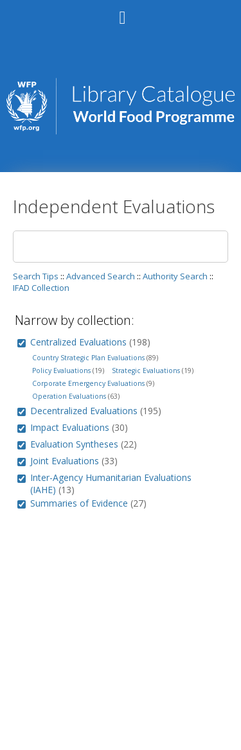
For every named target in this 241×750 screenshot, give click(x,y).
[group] (21, 343)
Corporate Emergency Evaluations (88, 383)
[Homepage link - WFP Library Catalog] (120, 131)
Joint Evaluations (64, 461)
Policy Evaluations (61, 370)
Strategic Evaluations (146, 370)
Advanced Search (100, 276)
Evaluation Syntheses (74, 444)
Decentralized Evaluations (84, 411)
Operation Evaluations (69, 396)
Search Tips (35, 276)
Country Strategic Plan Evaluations (88, 357)
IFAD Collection (41, 287)
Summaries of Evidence (79, 503)
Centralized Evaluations (78, 342)
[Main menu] (120, 12)
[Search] (120, 247)
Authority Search (175, 276)
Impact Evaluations (69, 427)
